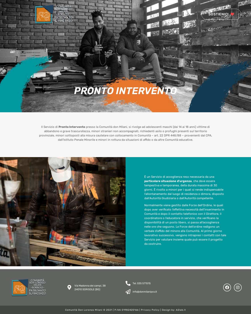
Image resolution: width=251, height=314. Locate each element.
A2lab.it (181, 310)
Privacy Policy (150, 310)
